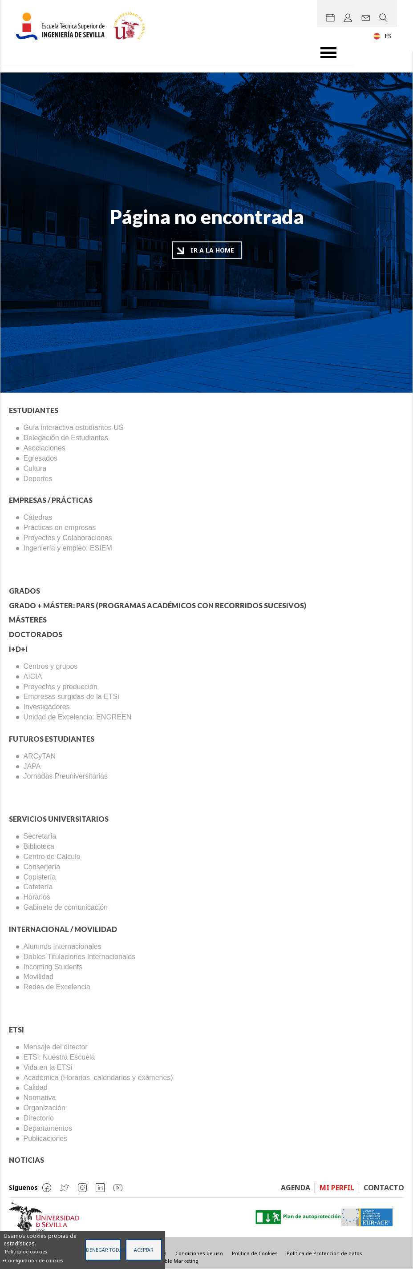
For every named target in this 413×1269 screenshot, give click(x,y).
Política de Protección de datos (324, 1253)
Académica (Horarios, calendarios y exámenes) (98, 1077)
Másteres (28, 619)
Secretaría (40, 836)
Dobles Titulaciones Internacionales (80, 956)
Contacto (384, 1188)
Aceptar (144, 1250)
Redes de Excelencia (57, 987)
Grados (24, 590)
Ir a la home (212, 250)
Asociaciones (44, 448)
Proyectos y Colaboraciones (68, 538)
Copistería (40, 877)
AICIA (33, 676)
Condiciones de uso (199, 1253)
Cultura (35, 468)
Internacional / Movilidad (63, 929)
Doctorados (35, 634)
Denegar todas (103, 1250)
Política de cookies (26, 1252)
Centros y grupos (51, 666)
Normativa (40, 1097)
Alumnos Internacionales (62, 946)
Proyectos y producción (60, 687)
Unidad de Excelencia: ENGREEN (78, 717)
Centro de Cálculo (52, 856)
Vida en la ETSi (48, 1067)
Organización (44, 1108)
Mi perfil (337, 1188)
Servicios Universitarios (59, 819)
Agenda (295, 1188)
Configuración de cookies (34, 1260)
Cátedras (38, 517)
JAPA (32, 766)
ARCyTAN (40, 756)
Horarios (37, 897)
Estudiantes (33, 410)
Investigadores (47, 707)
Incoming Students (53, 967)
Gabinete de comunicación (66, 907)
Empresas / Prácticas (51, 500)
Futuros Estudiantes (51, 739)
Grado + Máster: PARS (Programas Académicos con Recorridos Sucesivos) (157, 605)
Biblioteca (39, 846)
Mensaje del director (56, 1047)
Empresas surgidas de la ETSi (71, 696)
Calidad (36, 1087)
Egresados (41, 458)
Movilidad (39, 976)
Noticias (26, 1160)
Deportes (38, 478)
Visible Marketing (177, 1260)
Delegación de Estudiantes (66, 438)
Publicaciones (46, 1138)
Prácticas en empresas (60, 527)
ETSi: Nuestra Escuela (59, 1057)
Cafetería (38, 887)
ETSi (16, 1029)
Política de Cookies (255, 1253)
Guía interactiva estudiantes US (74, 427)
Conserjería (42, 867)
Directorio (39, 1118)
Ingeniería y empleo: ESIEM (68, 548)
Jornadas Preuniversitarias (66, 776)
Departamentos (48, 1128)
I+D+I (18, 649)
